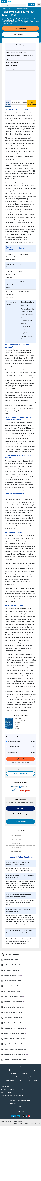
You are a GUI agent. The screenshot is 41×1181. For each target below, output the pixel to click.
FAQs (21, 1080)
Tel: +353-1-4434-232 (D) (15, 1106)
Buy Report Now (20, 759)
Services (14, 1070)
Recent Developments (11, 69)
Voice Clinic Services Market (14, 996)
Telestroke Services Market (13, 49)
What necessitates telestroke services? (16, 52)
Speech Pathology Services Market (16, 1049)
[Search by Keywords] (13, 5)
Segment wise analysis (12, 62)
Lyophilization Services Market (14, 1012)
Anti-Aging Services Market (13, 986)
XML (29, 1080)
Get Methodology (20, 821)
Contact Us (24, 1070)
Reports (35, 1070)
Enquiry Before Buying (20, 773)
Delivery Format (25, 1073)
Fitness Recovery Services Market (15, 1038)
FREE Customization (31, 103)
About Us (4, 1070)
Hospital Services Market (13, 970)
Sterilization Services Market (14, 1002)
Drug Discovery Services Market (15, 1028)
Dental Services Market (12, 960)
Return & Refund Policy (14, 1077)
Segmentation (15, 102)
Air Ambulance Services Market (15, 1007)
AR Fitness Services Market (13, 991)
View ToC (24, 102)
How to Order (13, 1073)
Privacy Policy (29, 1077)
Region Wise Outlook (11, 65)
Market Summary (8, 103)
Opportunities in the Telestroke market (16, 59)
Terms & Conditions (9, 1080)
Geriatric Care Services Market (14, 1017)
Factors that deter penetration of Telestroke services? (19, 55)
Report (9, 8)
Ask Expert (20, 808)
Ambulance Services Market (13, 981)
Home (4, 8)
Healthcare (17, 722)
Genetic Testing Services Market (15, 1033)
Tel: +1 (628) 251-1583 (6, 1095)
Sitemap (36, 1080)
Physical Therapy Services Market (15, 1044)
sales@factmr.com (18, 1095)
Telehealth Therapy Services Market (16, 1060)
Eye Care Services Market (13, 965)
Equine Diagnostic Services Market (16, 1054)
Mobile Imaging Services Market (15, 1023)
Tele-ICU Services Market (13, 975)
